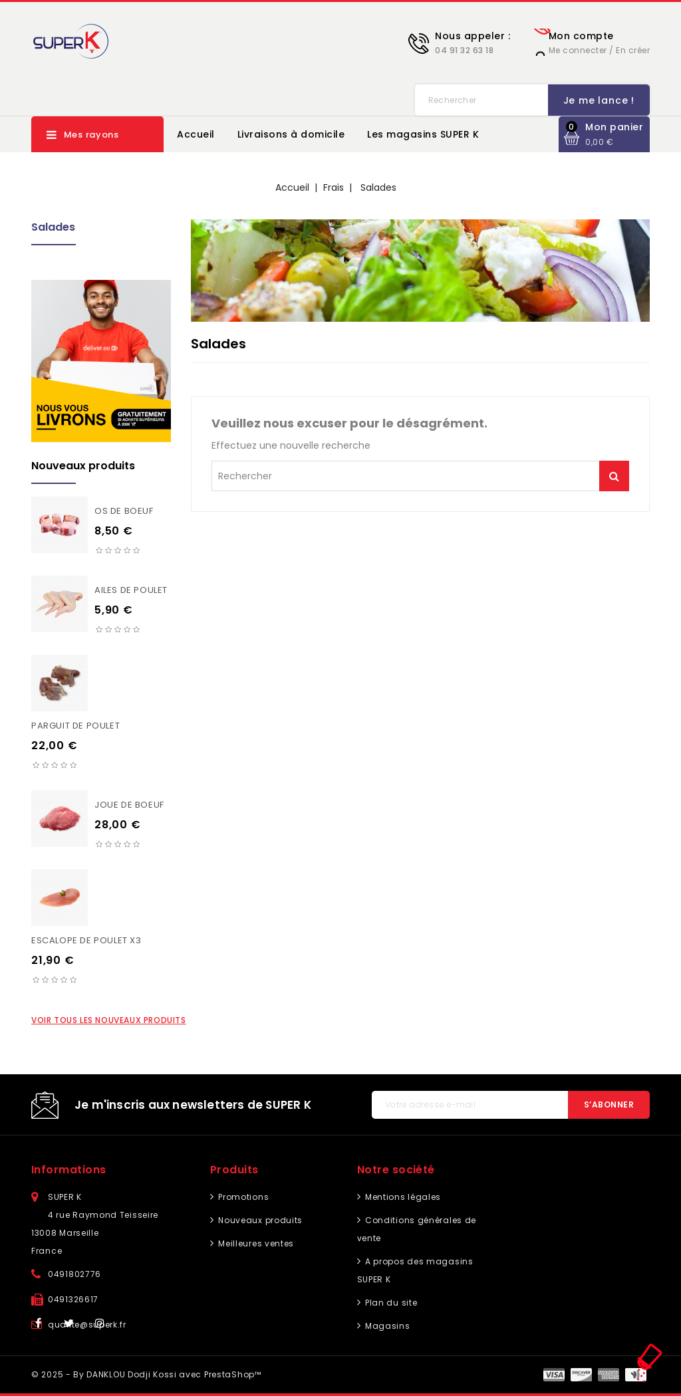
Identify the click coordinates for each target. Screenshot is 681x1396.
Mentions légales (401, 1197)
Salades (53, 227)
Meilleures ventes (255, 1243)
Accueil (196, 134)
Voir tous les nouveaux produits (108, 1020)
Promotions (242, 1197)
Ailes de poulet (131, 590)
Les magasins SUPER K (423, 134)
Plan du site (389, 1302)
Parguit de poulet (75, 725)
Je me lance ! (452, 100)
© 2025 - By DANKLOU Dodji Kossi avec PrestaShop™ (146, 1374)
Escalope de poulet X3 (86, 940)
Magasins (386, 1326)
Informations (68, 1169)
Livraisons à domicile (291, 134)
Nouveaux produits (259, 1220)
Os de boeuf (124, 511)
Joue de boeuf (129, 804)
